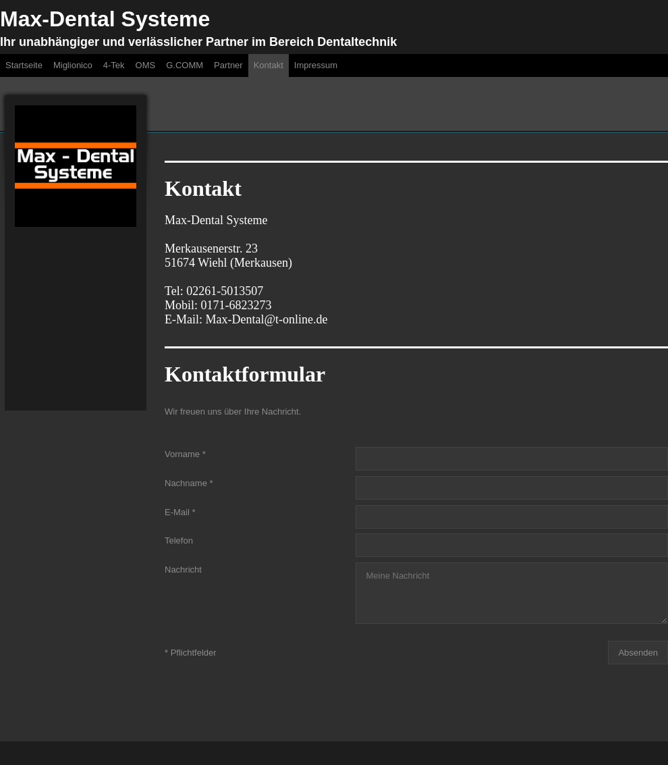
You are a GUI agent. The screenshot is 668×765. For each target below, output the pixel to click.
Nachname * (189, 483)
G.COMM (184, 65)
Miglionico (72, 65)
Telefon (179, 540)
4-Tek (114, 65)
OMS (146, 65)
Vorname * (185, 454)
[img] (75, 166)
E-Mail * (180, 511)
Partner (228, 65)
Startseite (24, 65)
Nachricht (183, 569)
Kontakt (268, 65)
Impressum (315, 65)
